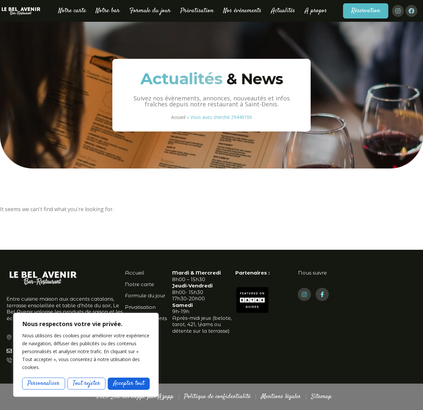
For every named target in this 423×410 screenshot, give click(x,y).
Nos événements (242, 11)
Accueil (178, 117)
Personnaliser (43, 383)
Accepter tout (129, 383)
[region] (86, 355)
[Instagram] (304, 294)
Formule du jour (150, 11)
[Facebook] (322, 294)
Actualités (283, 11)
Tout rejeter (86, 383)
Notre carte (72, 11)
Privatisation (196, 11)
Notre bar (108, 11)
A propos (316, 11)
